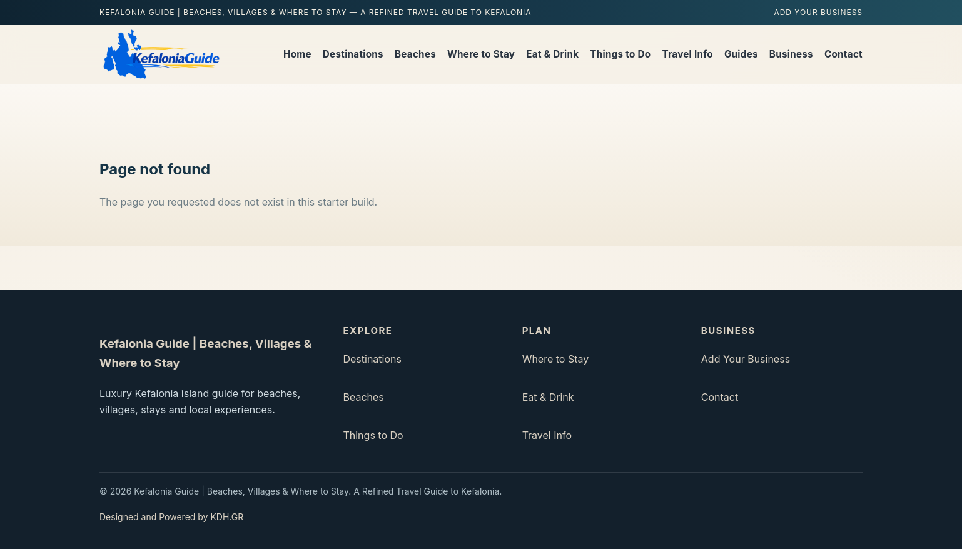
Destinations (353, 54)
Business (791, 54)
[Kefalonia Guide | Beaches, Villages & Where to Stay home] (160, 54)
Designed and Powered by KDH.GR (171, 516)
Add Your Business (818, 12)
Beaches (415, 54)
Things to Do (620, 54)
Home (297, 54)
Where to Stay (481, 54)
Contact (843, 54)
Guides (741, 54)
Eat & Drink (552, 54)
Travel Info (687, 54)
